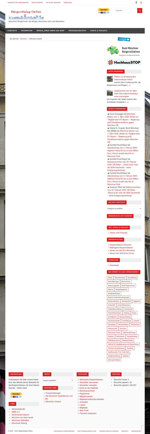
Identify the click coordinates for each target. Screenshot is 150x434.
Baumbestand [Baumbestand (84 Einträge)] (120, 278)
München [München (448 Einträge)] (123, 329)
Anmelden (68, 2)
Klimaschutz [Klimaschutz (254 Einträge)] (135, 325)
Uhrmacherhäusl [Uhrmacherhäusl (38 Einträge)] (114, 360)
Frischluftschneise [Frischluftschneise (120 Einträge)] (114, 313)
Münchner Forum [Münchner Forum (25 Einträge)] (114, 332)
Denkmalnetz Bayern (20, 415)
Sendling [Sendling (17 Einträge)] (130, 348)
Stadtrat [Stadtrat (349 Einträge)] (126, 356)
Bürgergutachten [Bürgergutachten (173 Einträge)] (114, 293)
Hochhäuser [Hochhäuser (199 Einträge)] (126, 321)
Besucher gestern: (121, 382)
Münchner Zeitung (19, 423)
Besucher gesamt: (121, 385)
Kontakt (124, 431)
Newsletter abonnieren (18, 2)
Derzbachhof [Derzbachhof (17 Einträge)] (126, 301)
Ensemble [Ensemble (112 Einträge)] (111, 305)
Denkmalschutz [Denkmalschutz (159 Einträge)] (113, 301)
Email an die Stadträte (89, 388)
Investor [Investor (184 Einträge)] (136, 321)
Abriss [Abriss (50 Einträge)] (110, 278)
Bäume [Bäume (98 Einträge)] (110, 289)
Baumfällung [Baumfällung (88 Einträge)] (132, 278)
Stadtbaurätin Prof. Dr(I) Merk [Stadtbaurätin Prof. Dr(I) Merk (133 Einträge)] (118, 352)
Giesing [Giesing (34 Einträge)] (126, 313)
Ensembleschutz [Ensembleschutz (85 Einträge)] (124, 305)
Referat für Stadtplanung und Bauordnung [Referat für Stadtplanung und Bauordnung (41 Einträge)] (123, 344)
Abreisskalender (18, 409)
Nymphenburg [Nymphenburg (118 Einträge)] (132, 336)
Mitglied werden (53, 2)
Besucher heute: (121, 380)
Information (26, 31)
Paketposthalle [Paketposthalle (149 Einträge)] (127, 340)
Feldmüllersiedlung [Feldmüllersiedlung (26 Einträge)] (115, 309)
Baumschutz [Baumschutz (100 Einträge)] (125, 282)
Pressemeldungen (53, 393)
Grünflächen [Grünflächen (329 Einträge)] (112, 317)
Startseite (12, 31)
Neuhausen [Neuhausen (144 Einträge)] (120, 336)
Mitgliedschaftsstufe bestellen (92, 399)
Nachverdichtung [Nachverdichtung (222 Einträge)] (129, 332)
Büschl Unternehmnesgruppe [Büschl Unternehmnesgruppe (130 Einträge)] (118, 297)
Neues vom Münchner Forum (122, 253)
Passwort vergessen (88, 413)
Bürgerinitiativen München (120, 245)
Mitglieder (84, 408)
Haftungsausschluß (86, 431)
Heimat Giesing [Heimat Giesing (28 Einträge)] (125, 317)
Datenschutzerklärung (64, 431)
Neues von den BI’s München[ (122, 250)
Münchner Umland (53, 402)
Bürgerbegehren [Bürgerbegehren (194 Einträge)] (121, 289)
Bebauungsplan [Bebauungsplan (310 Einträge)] (113, 286)
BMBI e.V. (16, 412)
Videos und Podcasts (118, 233)
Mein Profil (84, 410)
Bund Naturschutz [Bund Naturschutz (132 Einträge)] (128, 286)
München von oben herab (22, 418)
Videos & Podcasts (98, 31)
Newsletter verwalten (88, 385)
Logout (82, 405)
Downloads (114, 265)
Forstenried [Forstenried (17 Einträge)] (128, 309)
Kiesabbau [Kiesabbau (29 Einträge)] (112, 325)
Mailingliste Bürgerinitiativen (121, 248)
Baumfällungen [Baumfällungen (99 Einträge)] (113, 282)
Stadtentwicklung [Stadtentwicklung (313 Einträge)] (114, 356)
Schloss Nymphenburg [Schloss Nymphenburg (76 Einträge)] (116, 348)
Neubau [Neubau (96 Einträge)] (111, 336)
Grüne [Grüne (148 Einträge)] (133, 313)
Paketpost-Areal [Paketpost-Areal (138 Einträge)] (114, 340)
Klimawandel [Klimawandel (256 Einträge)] (112, 329)
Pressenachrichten (77, 31)
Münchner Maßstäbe (20, 420)
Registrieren (37, 2)
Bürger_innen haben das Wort (50, 31)
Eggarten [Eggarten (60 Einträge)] (136, 301)
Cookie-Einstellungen (108, 431)
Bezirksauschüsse (87, 391)
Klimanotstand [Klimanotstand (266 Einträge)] (123, 325)
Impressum (136, 431)
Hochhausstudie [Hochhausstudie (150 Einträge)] (114, 321)
